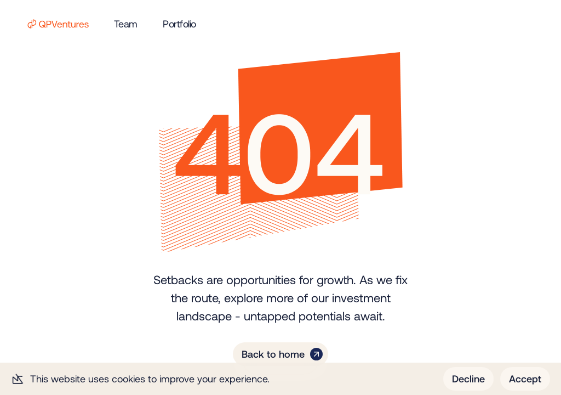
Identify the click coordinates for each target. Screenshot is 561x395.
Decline (468, 379)
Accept (525, 379)
